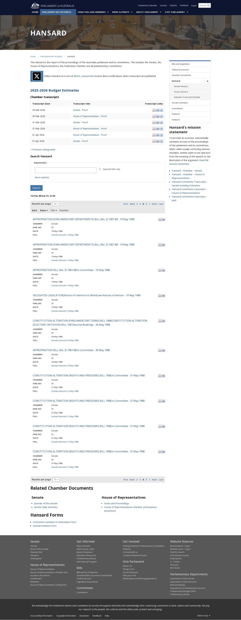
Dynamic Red (36, 552)
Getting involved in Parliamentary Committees (144, 546)
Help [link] (107, 615)
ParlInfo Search (177, 552)
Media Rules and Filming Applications (140, 578)
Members (34, 581)
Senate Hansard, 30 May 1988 (64, 365)
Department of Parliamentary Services (187, 588)
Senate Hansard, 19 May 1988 (64, 235)
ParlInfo (173, 5)
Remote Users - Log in (180, 549)
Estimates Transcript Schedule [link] (187, 97)
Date (44, 210)
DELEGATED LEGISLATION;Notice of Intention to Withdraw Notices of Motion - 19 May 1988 (86, 295)
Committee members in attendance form (54, 522)
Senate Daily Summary (46, 507)
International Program (87, 561)
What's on (127, 566)
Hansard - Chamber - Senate (187, 170)
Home (35, 12)
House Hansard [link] (181, 92)
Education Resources (86, 555)
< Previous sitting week (42, 149)
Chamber (64, 210)
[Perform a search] (208, 6)
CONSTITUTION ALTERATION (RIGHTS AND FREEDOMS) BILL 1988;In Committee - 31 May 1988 (89, 375)
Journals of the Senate (45, 503)
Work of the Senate (39, 549)
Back (132, 203)
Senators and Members (92, 12)
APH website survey (179, 555)
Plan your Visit (129, 575)
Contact (163, 5)
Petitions (127, 549)
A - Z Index (175, 561)
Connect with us (130, 552)
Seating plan (36, 558)
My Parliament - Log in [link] (180, 546)
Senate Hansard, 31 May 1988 (64, 391)
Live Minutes (36, 578)
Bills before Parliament (87, 572)
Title (53, 210)
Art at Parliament (130, 572)
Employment (176, 558)
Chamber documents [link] (181, 75)
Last (161, 203)
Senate (33, 546)
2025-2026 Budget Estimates (54, 90)
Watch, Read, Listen (86, 549)
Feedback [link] (97, 615)
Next (154, 203)
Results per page (41, 203)
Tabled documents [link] (180, 69)
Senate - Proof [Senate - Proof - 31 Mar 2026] (80, 122)
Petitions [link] (176, 119)
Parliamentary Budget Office (183, 591)
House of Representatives (42, 569)
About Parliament (147, 12)
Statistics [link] (176, 114)
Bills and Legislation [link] (181, 64)
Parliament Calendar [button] (147, 5)
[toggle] (207, 81)
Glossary (174, 564)
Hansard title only (111, 169)
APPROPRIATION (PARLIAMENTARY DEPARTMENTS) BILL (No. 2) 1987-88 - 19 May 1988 (83, 219)
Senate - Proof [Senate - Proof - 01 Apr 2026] (80, 141)
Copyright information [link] (66, 615)
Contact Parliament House (135, 555)
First (125, 203)
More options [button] (42, 177)
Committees (82, 592)
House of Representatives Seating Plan (48, 585)
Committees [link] (177, 108)
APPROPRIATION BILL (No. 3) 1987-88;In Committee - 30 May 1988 (71, 350)
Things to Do (128, 569)
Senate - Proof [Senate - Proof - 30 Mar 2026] (80, 110)
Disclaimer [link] (84, 615)
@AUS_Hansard (82, 76)
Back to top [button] (204, 615)
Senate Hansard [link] (181, 86)
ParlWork (184, 5)
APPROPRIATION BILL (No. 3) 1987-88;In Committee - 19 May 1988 (71, 270)
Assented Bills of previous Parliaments (94, 575)
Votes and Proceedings (116, 503)
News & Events (120, 12)
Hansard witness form (45, 525)
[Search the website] (204, 6)
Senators (34, 555)
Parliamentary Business (56, 12)
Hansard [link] (176, 81)
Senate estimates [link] (180, 102)
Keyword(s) (40, 162)
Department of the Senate (182, 578)
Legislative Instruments (87, 581)
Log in (194, 5)
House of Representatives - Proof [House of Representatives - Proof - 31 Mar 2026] (90, 128)
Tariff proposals (84, 578)
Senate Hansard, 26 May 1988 (64, 340)
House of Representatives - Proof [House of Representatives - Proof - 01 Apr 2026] (90, 134)
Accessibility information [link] (41, 615)
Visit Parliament (175, 12)
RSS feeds (175, 568)
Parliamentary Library (86, 558)
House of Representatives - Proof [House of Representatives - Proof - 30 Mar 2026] (90, 116)
